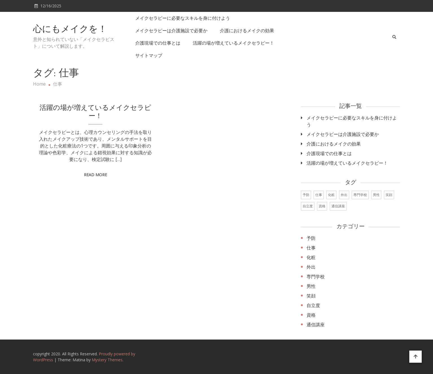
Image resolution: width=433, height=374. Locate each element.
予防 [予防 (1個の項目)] (306, 194)
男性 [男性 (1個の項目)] (376, 194)
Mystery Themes (107, 359)
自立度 (313, 305)
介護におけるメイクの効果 (247, 30)
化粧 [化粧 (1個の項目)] (331, 194)
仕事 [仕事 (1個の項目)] (318, 194)
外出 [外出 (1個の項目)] (344, 194)
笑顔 (311, 296)
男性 (311, 286)
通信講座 (316, 324)
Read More (95, 174)
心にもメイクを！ (70, 29)
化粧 (311, 257)
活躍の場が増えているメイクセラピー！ (233, 43)
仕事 (311, 248)
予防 (311, 238)
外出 (311, 267)
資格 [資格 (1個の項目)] (322, 206)
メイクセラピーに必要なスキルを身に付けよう (182, 18)
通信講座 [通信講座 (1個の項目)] (338, 206)
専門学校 (316, 276)
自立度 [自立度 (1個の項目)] (308, 206)
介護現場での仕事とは (157, 43)
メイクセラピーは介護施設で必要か (171, 30)
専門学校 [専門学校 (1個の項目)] (360, 194)
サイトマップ (148, 55)
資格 (311, 315)
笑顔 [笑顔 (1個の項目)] (389, 194)
